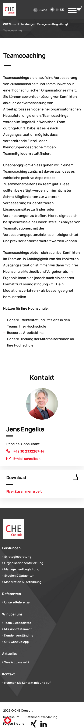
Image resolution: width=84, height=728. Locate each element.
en (57, 9)
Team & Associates (17, 623)
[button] (7, 720)
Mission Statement (18, 629)
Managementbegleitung (21, 569)
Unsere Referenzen (17, 602)
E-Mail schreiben (27, 458)
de (62, 9)
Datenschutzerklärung (41, 717)
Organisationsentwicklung (23, 563)
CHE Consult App (16, 642)
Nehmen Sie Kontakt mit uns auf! (28, 683)
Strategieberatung (17, 557)
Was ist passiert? (16, 662)
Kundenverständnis (18, 635)
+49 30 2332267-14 (28, 451)
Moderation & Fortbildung (23, 582)
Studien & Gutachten (19, 576)
